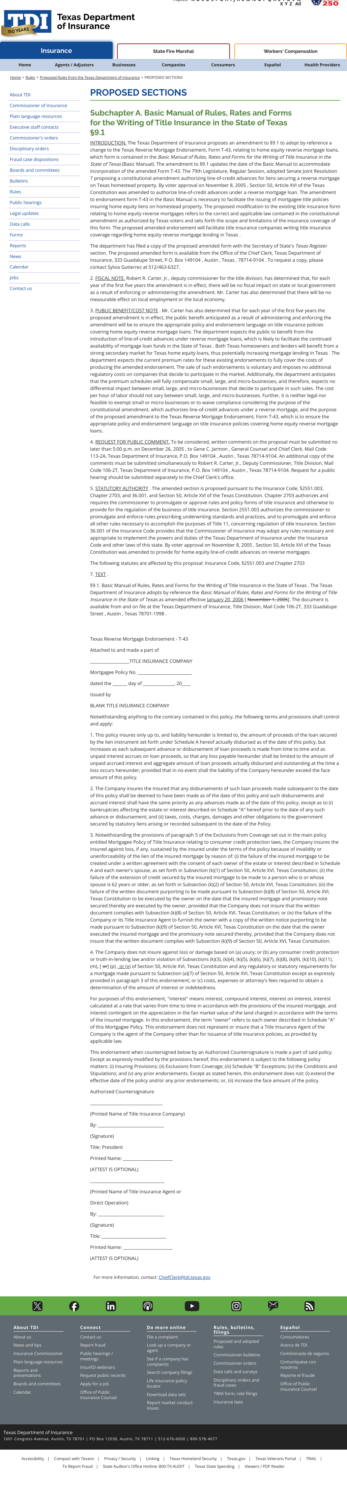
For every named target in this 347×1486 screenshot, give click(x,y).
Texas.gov (236, 1458)
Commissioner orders (234, 1363)
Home (25, 65)
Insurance (56, 51)
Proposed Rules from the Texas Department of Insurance (90, 77)
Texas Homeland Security (193, 1458)
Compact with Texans (74, 1458)
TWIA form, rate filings (235, 1393)
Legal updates (24, 213)
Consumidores (294, 1337)
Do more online (166, 1327)
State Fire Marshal (173, 51)
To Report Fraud (77, 1466)
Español (272, 65)
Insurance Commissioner (38, 1353)
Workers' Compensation (291, 51)
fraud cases (224, 1385)
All (298, 4)
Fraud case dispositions (34, 159)
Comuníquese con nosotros (298, 1364)
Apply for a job (94, 1384)
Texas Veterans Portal (276, 1458)
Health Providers (322, 65)
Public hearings (25, 202)
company (176, 1345)
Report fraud (93, 1345)
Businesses (124, 65)
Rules (30, 77)
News (15, 256)
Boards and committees (35, 170)
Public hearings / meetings (96, 1356)
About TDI (20, 95)
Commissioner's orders (34, 138)
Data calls (20, 224)
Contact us (21, 288)
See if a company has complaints (168, 1361)
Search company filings (170, 1372)
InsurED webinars (97, 1367)
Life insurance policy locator (167, 1383)
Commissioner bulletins (236, 1355)
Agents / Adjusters (74, 65)
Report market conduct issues (170, 1405)
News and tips (27, 1345)
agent (152, 1350)
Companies (173, 65)
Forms (16, 235)
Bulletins (19, 181)
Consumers (223, 65)
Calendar (19, 267)
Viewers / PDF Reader (265, 1466)
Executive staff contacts (34, 127)
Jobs (14, 277)
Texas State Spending (214, 1466)
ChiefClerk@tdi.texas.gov (184, 1277)
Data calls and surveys (235, 1372)
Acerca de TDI (293, 1345)
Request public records (103, 1375)
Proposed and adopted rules (236, 1344)
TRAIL (311, 1458)
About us (22, 1337)
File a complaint (162, 1337)
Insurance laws (228, 1402)
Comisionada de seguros (304, 1353)
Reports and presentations (27, 1373)
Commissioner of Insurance (38, 105)
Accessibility (33, 1458)
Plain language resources (36, 116)
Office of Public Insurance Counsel (98, 1394)
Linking (153, 1458)
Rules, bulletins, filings (234, 1330)
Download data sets (166, 1394)
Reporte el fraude (297, 1375)
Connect (90, 1327)
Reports (18, 246)
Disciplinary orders (29, 149)
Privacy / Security (120, 1458)
